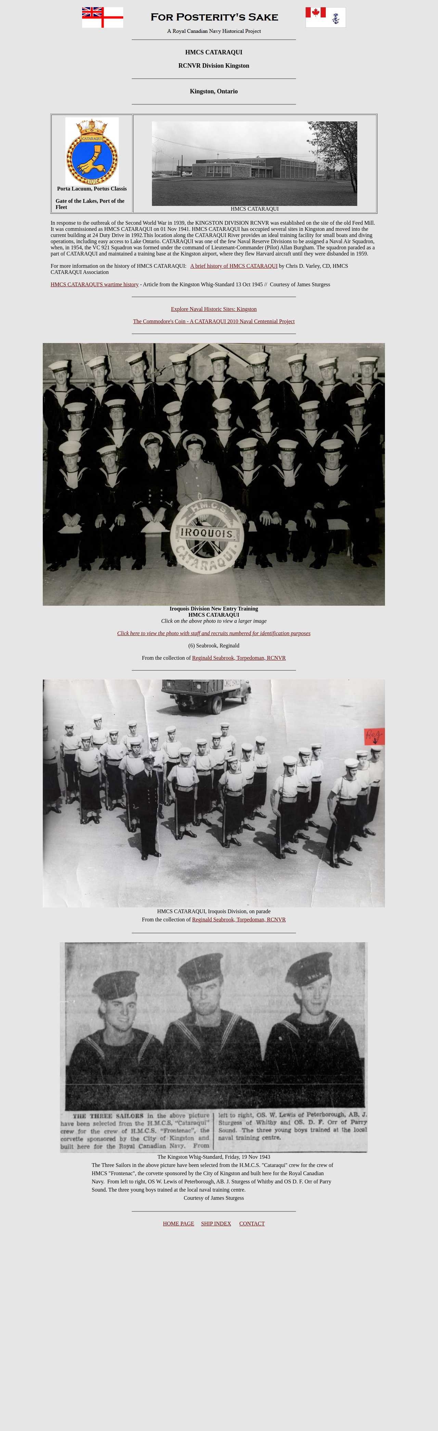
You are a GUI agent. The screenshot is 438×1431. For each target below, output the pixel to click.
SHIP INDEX (216, 1223)
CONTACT (252, 1223)
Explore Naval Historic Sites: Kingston (214, 309)
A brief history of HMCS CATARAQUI (234, 266)
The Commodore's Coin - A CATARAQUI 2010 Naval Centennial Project (214, 321)
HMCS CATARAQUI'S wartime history (95, 284)
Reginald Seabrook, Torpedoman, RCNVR (239, 658)
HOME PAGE (178, 1223)
